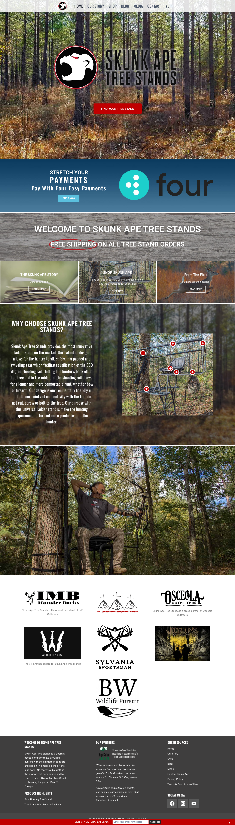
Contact (154, 6)
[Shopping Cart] (168, 6)
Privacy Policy (175, 779)
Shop (113, 6)
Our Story (95, 6)
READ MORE (196, 289)
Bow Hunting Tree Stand (38, 799)
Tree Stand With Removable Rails (42, 804)
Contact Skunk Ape (178, 774)
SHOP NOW (117, 291)
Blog (125, 6)
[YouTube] (194, 803)
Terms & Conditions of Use (182, 784)
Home (78, 6)
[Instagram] (183, 803)
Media (138, 6)
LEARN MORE (39, 289)
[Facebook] (172, 803)
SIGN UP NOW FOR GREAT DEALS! (92, 822)
